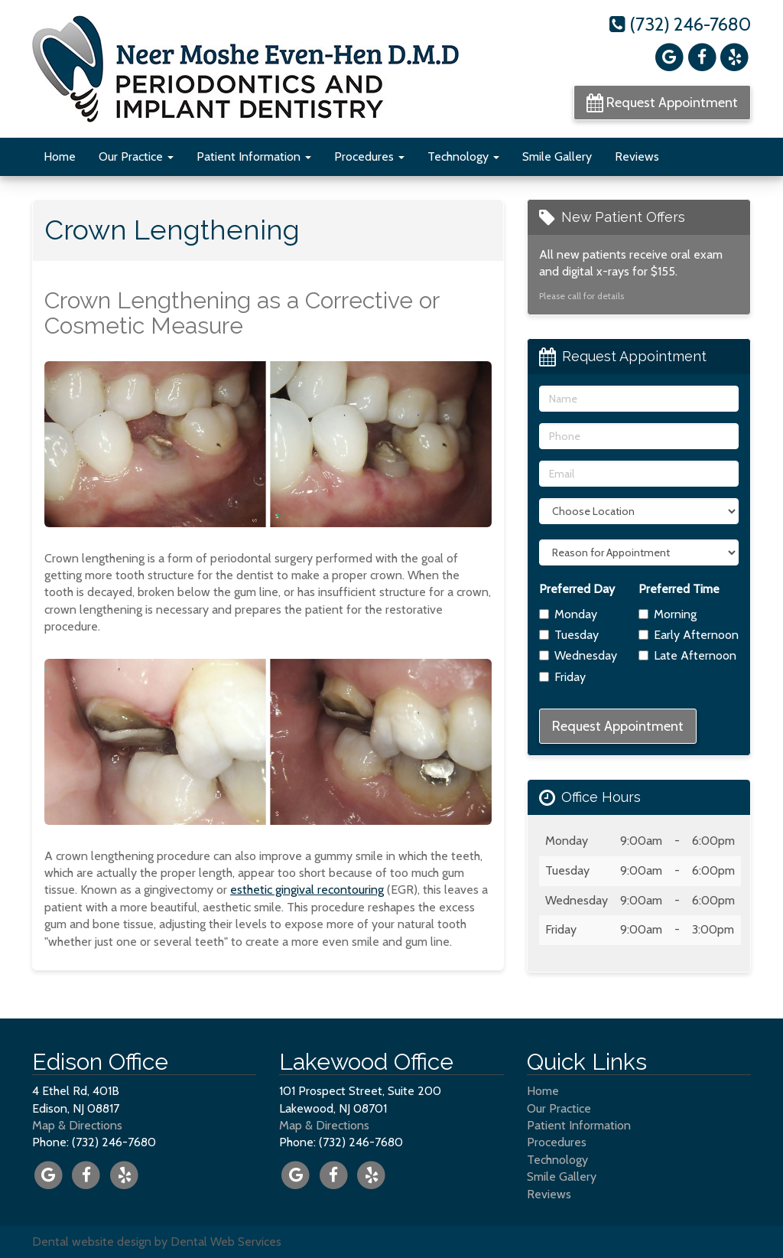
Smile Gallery (557, 156)
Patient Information (254, 156)
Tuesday (569, 634)
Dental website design (91, 1241)
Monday (568, 614)
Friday (562, 677)
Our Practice (136, 156)
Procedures (369, 156)
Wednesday (578, 655)
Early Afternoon (688, 634)
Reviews (637, 156)
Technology (463, 156)
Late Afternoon (687, 655)
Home (60, 156)
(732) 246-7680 (680, 24)
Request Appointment (662, 102)
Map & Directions (77, 1125)
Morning (667, 614)
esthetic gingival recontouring (307, 889)
